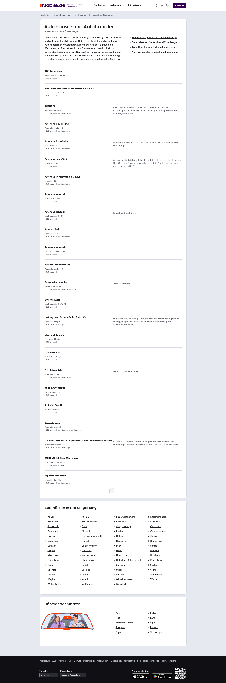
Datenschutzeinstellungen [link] (95, 661)
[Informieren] (136, 5)
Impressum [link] (44, 661)
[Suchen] (100, 5)
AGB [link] (54, 661)
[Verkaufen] (116, 5)
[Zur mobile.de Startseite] (62, 5)
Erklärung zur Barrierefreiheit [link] (124, 661)
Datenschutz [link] (75, 661)
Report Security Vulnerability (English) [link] (158, 661)
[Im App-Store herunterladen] (141, 676)
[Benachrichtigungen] (156, 5)
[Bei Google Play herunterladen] (162, 676)
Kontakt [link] (62, 661)
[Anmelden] (179, 5)
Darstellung (66, 671)
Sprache (43, 671)
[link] (162, 5)
